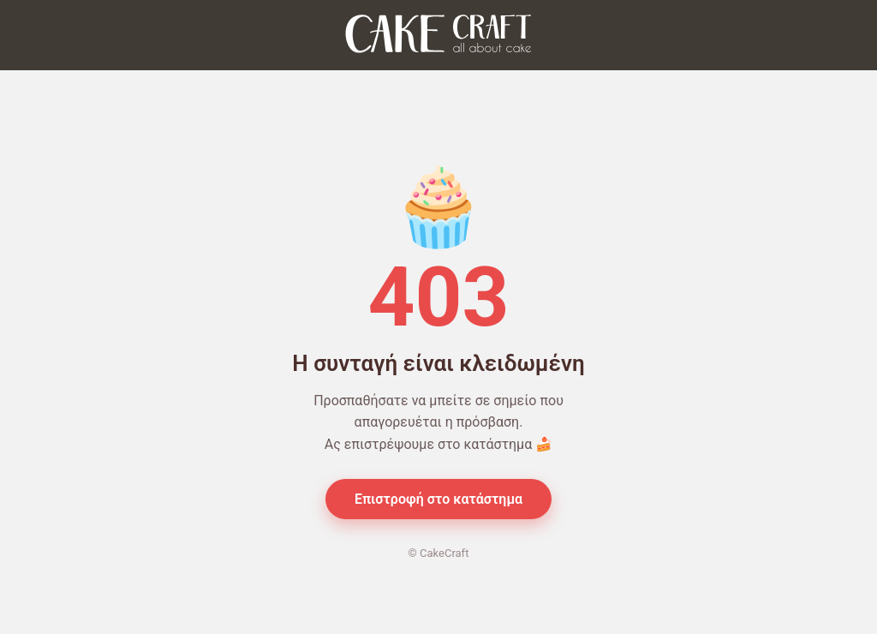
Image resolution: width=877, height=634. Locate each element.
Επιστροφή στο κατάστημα (438, 499)
